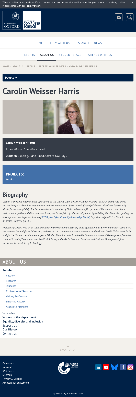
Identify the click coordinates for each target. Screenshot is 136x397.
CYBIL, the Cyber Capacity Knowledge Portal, (66, 217)
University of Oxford (66, 393)
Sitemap (7, 374)
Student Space (70, 55)
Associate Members (17, 306)
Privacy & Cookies (12, 378)
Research (82, 43)
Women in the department (19, 317)
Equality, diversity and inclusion (23, 321)
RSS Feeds (8, 371)
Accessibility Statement (16, 382)
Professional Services (52, 66)
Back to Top (68, 348)
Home (38, 43)
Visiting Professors (16, 296)
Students (11, 286)
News (98, 43)
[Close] (132, 3)
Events (29, 55)
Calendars (8, 363)
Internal (7, 367)
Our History (10, 329)
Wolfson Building (17, 156)
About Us (48, 54)
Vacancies (9, 313)
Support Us (10, 325)
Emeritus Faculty (15, 301)
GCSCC (10, 179)
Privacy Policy (33, 5)
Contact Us (10, 333)
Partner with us (99, 55)
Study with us (59, 43)
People (31, 66)
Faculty (10, 275)
